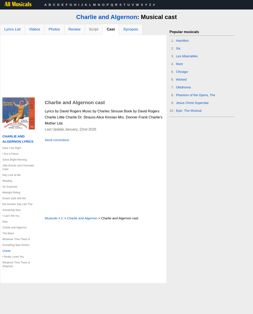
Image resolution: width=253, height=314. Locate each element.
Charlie (6, 250)
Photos (54, 29)
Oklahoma (183, 87)
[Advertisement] (83, 67)
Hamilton (182, 40)
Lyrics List (12, 29)
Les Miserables (187, 56)
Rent (179, 64)
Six (178, 48)
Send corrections (57, 140)
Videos (34, 29)
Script (93, 29)
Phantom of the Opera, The (195, 95)
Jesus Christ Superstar (192, 103)
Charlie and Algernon (106, 17)
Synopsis (130, 29)
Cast (111, 29)
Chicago (182, 71)
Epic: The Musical (189, 110)
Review (75, 29)
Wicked (181, 79)
